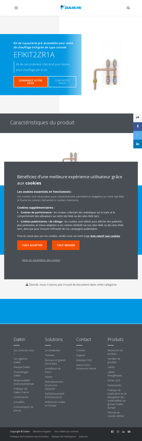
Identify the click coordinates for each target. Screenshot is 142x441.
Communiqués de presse (23, 408)
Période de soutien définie (116, 414)
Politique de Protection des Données (29, 436)
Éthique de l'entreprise (64, 436)
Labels (111, 367)
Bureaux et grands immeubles (55, 361)
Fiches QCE (114, 380)
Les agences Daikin (21, 360)
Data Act (83, 436)
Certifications (21, 397)
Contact (80, 350)
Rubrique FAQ (84, 360)
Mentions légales (42, 431)
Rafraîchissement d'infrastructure (54, 395)
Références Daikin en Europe (55, 403)
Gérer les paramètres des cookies (41, 260)
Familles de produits (114, 360)
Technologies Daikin (21, 373)
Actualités (19, 402)
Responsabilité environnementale (24, 382)
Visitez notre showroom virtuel (86, 366)
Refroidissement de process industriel (54, 385)
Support (80, 355)
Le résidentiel (52, 350)
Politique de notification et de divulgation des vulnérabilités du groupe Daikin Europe (117, 398)
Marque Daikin (22, 367)
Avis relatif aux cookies (66, 431)
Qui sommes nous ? (24, 352)
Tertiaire (49, 355)
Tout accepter (32, 245)
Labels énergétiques (115, 373)
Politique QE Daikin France (21, 390)
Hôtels (48, 376)
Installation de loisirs (53, 370)
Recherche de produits (115, 352)
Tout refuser (66, 245)
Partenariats (114, 385)
